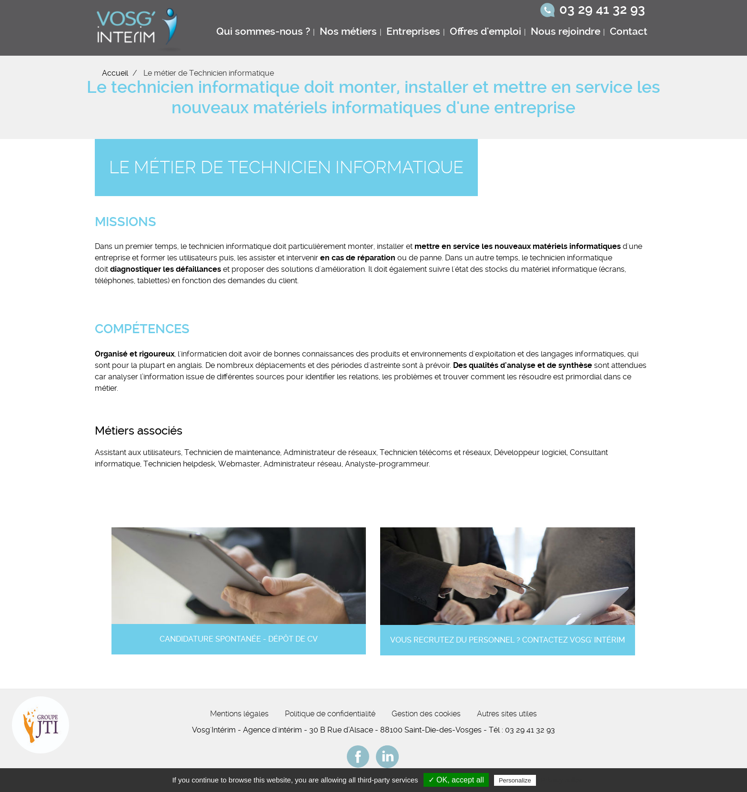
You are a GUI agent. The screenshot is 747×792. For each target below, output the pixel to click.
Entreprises (413, 31)
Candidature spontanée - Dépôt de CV (239, 639)
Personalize (515, 780)
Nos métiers (348, 31)
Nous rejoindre (565, 31)
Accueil (115, 73)
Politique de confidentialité (330, 713)
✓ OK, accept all (456, 780)
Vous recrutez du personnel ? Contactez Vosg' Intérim (507, 639)
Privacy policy (561, 780)
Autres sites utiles (507, 713)
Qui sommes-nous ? (263, 31)
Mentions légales (239, 713)
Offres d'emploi (485, 31)
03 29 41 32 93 (602, 9)
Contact (628, 31)
